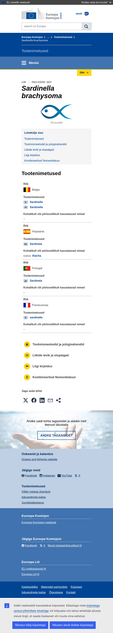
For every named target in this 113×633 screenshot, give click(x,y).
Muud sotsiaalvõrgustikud (63, 545)
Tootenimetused (63, 37)
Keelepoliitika (30, 586)
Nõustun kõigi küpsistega (30, 625)
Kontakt (71, 592)
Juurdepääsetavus (33, 502)
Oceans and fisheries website (39, 459)
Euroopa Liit (29, 574)
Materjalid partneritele (54, 586)
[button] (25, 400)
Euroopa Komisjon (32, 37)
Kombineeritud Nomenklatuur (42, 160)
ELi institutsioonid (32, 568)
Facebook (29, 545)
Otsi (86, 26)
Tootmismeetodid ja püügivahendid (45, 144)
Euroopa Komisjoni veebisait (39, 522)
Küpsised (76, 586)
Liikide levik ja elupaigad (39, 149)
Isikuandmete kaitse (34, 497)
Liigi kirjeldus (32, 155)
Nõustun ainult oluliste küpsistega (72, 625)
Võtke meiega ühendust (36, 491)
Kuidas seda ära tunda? (96, 2)
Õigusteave (56, 592)
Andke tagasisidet (56, 435)
